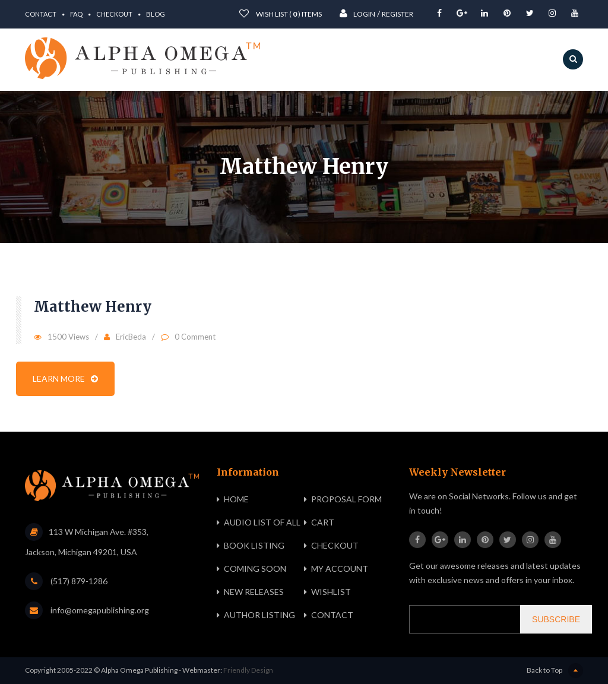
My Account (339, 568)
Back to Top (555, 670)
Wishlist (331, 592)
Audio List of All (262, 522)
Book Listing (254, 545)
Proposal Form (346, 499)
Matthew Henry (92, 306)
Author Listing (259, 615)
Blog (155, 14)
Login (357, 13)
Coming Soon (255, 568)
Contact (40, 14)
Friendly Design (248, 670)
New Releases (254, 592)
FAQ (76, 14)
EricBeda (131, 336)
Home (236, 499)
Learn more (65, 378)
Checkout (114, 14)
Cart (322, 522)
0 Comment (195, 336)
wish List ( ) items (280, 13)
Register (397, 14)
